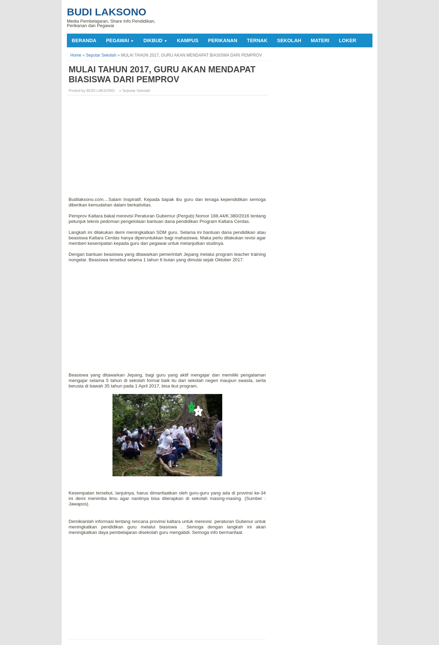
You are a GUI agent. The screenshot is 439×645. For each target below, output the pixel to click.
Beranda (84, 40)
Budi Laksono (106, 11)
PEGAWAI (120, 40)
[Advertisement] (168, 148)
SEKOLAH (289, 40)
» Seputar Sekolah (135, 90)
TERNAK (257, 40)
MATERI (320, 40)
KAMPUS (187, 40)
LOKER (347, 40)
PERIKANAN (222, 40)
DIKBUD (155, 40)
